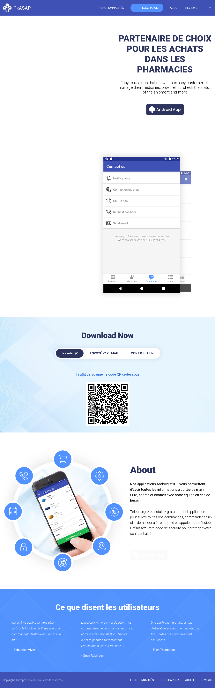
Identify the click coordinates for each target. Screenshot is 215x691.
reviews (191, 8)
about (174, 8)
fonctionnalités (111, 8)
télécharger (149, 7)
